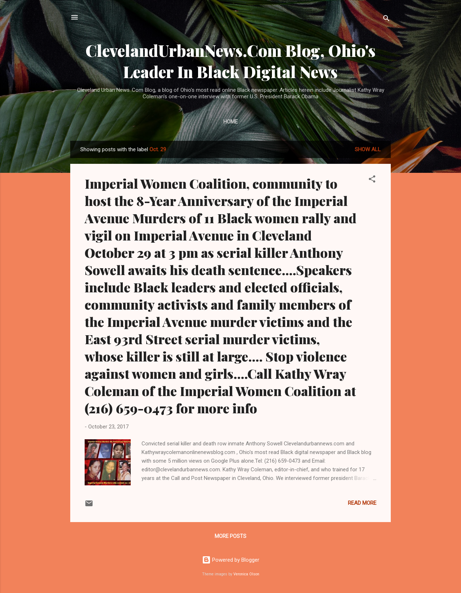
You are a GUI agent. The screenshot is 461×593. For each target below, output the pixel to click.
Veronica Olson (246, 574)
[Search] (386, 20)
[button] (372, 180)
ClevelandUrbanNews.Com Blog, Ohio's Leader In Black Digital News (230, 61)
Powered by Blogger (230, 560)
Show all (368, 149)
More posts (230, 536)
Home (230, 121)
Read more (362, 503)
